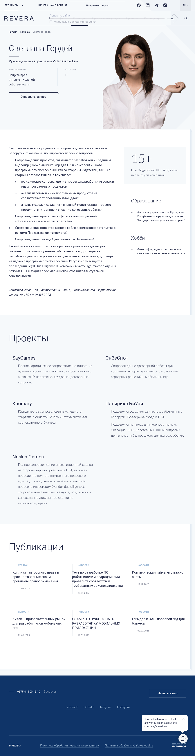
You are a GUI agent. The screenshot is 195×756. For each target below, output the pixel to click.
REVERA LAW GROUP (52, 5)
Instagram (123, 707)
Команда (79, 18)
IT (66, 75)
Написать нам (168, 693)
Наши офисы (58, 18)
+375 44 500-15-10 (28, 691)
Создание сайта (179, 745)
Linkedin (89, 707)
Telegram (105, 707)
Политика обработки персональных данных (69, 745)
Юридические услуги (105, 18)
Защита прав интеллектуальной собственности (22, 79)
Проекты (132, 18)
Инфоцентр (152, 18)
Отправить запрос (97, 5)
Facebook (72, 707)
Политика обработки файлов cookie (129, 745)
